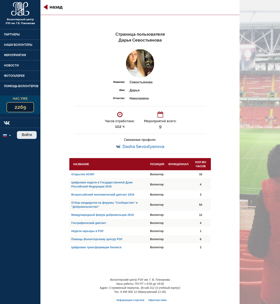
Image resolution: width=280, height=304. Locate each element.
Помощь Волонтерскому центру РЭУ (97, 239)
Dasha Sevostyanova (143, 146)
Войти (27, 135)
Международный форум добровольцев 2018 (102, 214)
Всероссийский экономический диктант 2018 (102, 194)
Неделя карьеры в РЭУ (87, 231)
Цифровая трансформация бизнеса (96, 247)
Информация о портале (130, 300)
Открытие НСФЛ (82, 174)
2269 (20, 107)
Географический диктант (88, 223)
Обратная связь (157, 300)
